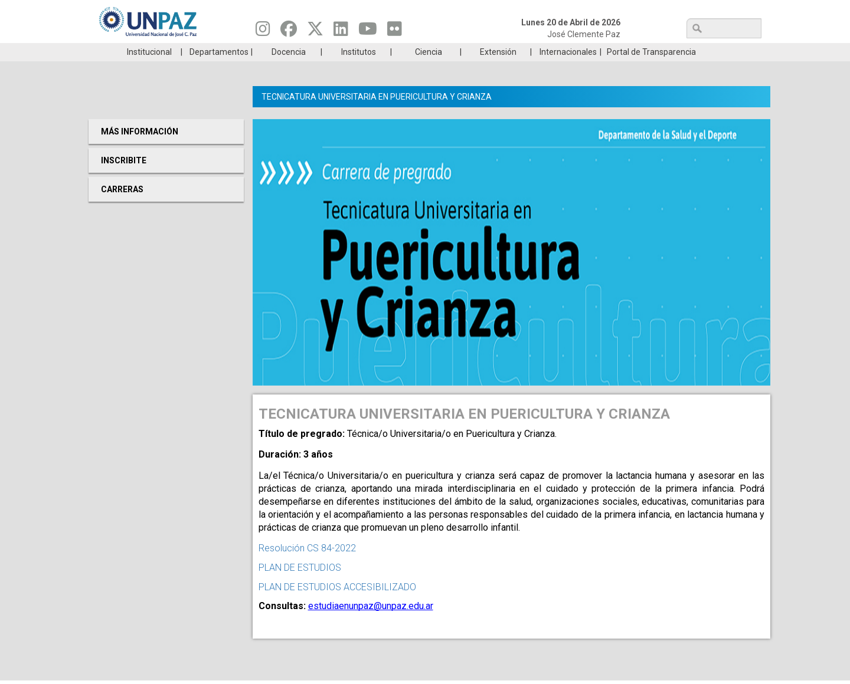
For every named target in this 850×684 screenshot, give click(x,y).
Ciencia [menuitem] (428, 69)
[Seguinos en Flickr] (394, 32)
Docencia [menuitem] (289, 69)
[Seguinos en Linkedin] (341, 32)
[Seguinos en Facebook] (288, 32)
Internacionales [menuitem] (568, 69)
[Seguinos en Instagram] (263, 32)
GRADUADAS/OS (593, 52)
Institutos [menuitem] (358, 69)
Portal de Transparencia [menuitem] (651, 69)
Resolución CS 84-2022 (307, 565)
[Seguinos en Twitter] (315, 32)
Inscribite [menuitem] (123, 178)
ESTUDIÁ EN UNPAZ (256, 52)
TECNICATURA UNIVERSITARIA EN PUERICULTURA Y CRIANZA (376, 114)
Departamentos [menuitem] (219, 69)
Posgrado (705, 52)
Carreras (144, 52)
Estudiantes (480, 52)
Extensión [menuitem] (498, 69)
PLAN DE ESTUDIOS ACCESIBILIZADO (337, 604)
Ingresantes (368, 52)
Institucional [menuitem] (149, 69)
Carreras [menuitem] (122, 207)
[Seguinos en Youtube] (367, 32)
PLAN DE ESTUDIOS (300, 585)
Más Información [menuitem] (139, 149)
